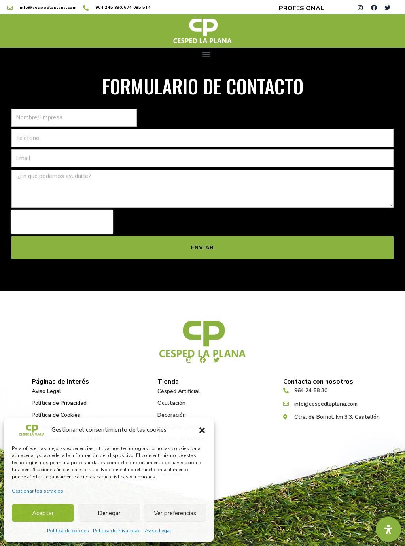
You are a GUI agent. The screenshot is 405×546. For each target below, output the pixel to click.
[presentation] (62, 222)
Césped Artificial (178, 391)
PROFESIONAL (301, 8)
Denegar (109, 513)
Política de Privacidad (117, 530)
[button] (202, 430)
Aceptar (43, 513)
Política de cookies (68, 530)
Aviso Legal (158, 530)
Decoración (171, 415)
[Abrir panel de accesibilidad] (388, 529)
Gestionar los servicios (37, 491)
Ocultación (171, 403)
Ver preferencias (175, 513)
